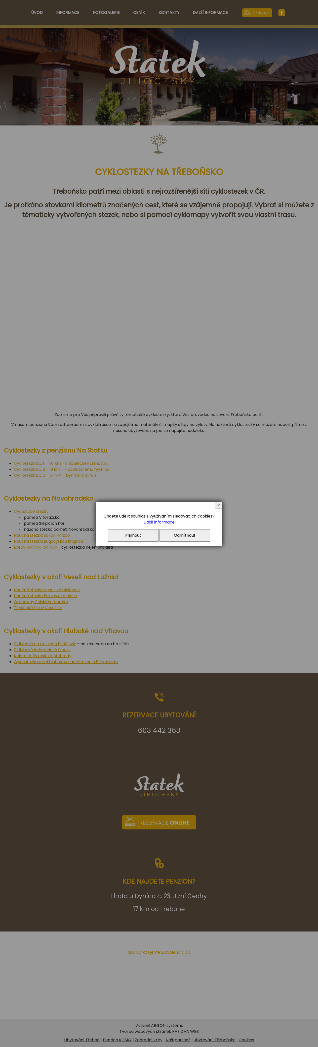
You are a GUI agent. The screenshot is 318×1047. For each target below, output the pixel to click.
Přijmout (133, 535)
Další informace (159, 522)
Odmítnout (185, 535)
